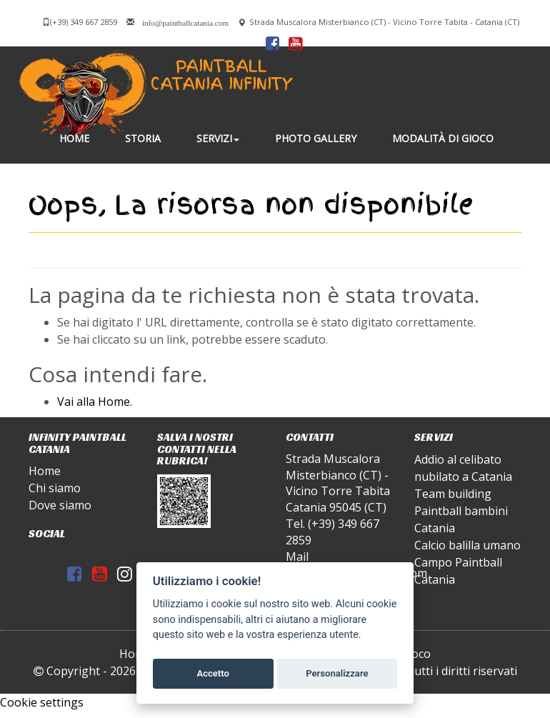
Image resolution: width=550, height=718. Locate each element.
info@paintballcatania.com (185, 21)
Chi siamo (55, 488)
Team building (452, 494)
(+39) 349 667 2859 (83, 21)
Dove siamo (60, 505)
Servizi (217, 138)
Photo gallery (315, 138)
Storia (143, 138)
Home (74, 138)
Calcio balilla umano (467, 545)
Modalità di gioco (443, 138)
